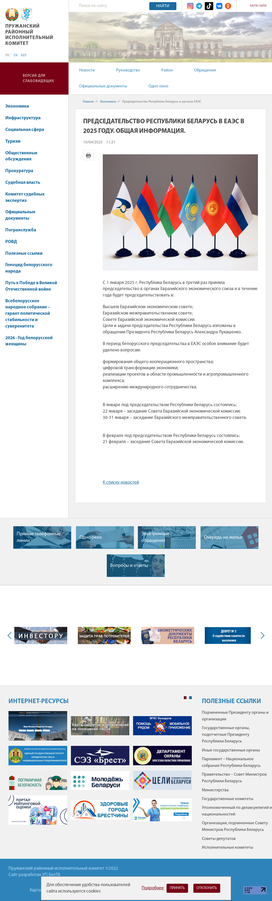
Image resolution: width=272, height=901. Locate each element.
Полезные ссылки (23, 253)
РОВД (11, 242)
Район (167, 70)
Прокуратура (21, 171)
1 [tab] (185, 697)
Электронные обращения (155, 537)
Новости (87, 70)
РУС (7, 55)
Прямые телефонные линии (39, 537)
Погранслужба (20, 230)
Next (261, 635)
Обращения (205, 70)
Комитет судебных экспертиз (25, 197)
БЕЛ (23, 55)
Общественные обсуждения (21, 156)
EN (16, 55)
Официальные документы (103, 86)
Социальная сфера (27, 130)
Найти (162, 6)
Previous (10, 635)
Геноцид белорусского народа (28, 268)
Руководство (128, 70)
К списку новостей (121, 482)
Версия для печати (88, 155)
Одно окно (158, 86)
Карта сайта (258, 6)
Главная (88, 101)
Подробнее (153, 888)
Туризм (12, 141)
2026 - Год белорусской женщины (29, 341)
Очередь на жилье (223, 537)
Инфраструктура (25, 118)
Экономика (19, 106)
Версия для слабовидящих (38, 78)
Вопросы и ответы (129, 565)
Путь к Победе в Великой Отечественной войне (31, 286)
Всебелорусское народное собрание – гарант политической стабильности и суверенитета (27, 314)
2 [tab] (190, 697)
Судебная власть (22, 182)
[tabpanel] (100, 770)
